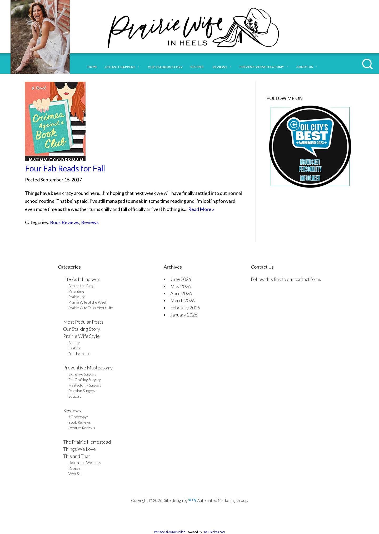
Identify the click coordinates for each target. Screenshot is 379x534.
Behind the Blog (80, 285)
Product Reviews (81, 428)
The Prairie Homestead (87, 442)
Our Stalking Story (81, 329)
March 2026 (182, 300)
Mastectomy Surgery (84, 385)
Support (74, 396)
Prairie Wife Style (81, 336)
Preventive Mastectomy (264, 66)
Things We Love (79, 449)
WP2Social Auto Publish (169, 531)
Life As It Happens (81, 279)
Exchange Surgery (82, 374)
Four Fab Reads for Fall (65, 168)
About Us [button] (307, 66)
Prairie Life (76, 296)
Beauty (74, 342)
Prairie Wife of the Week (87, 302)
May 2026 (180, 286)
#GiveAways (78, 416)
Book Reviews (64, 222)
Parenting (76, 291)
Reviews (90, 222)
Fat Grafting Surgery (84, 379)
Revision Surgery (81, 390)
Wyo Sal (74, 473)
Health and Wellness (84, 462)
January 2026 (183, 315)
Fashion (74, 348)
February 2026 (185, 307)
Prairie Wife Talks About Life (90, 307)
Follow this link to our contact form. (286, 279)
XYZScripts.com (214, 531)
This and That (76, 456)
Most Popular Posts (83, 322)
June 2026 (180, 279)
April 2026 (181, 293)
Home (92, 67)
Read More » (201, 209)
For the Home (79, 353)
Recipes (197, 67)
